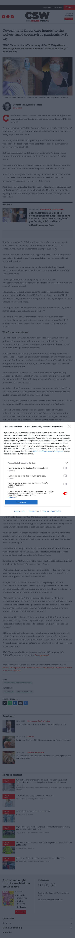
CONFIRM (21, 502)
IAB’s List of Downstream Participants (47, 451)
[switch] (65, 468)
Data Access (34, 511)
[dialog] (37, 469)
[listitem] (37, 463)
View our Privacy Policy (52, 511)
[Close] (70, 427)
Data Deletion (19, 511)
